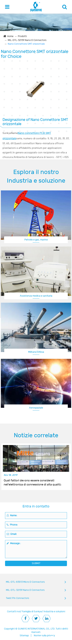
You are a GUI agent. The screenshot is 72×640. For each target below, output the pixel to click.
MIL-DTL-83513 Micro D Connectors (25, 581)
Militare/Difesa (36, 352)
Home (10, 36)
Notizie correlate (36, 435)
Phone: (12, 524)
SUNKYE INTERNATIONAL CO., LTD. (36, 628)
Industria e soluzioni (54, 611)
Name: (12, 515)
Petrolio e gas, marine (36, 239)
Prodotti (22, 36)
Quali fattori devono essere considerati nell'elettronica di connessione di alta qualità (32, 482)
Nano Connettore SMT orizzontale (26, 43)
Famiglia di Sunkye (32, 611)
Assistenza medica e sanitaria (36, 295)
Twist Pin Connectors (17, 598)
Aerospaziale (36, 407)
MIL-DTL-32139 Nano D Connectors (27, 40)
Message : (14, 543)
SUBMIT (36, 563)
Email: (12, 534)
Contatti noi (13, 611)
